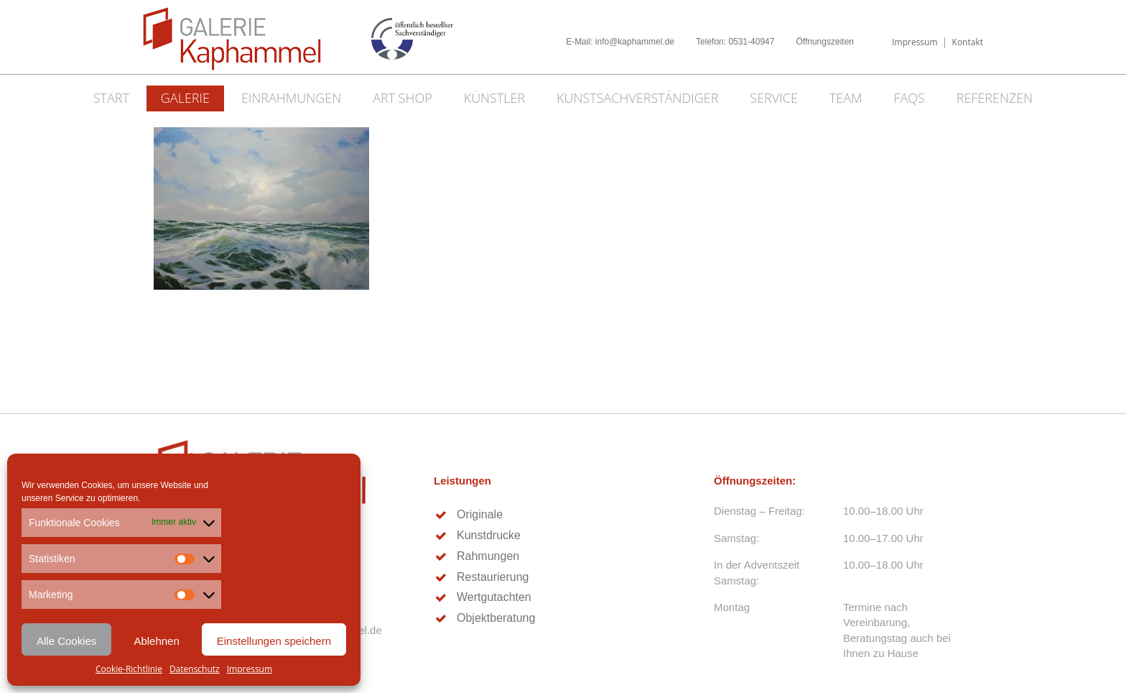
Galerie (185, 97)
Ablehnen (156, 641)
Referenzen (995, 97)
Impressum (249, 669)
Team (845, 97)
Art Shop (402, 97)
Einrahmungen (291, 97)
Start (111, 97)
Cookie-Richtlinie (129, 669)
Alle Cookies (66, 641)
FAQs (908, 97)
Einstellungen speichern (274, 641)
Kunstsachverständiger (637, 97)
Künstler (495, 97)
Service (774, 97)
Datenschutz (194, 669)
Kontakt (967, 42)
